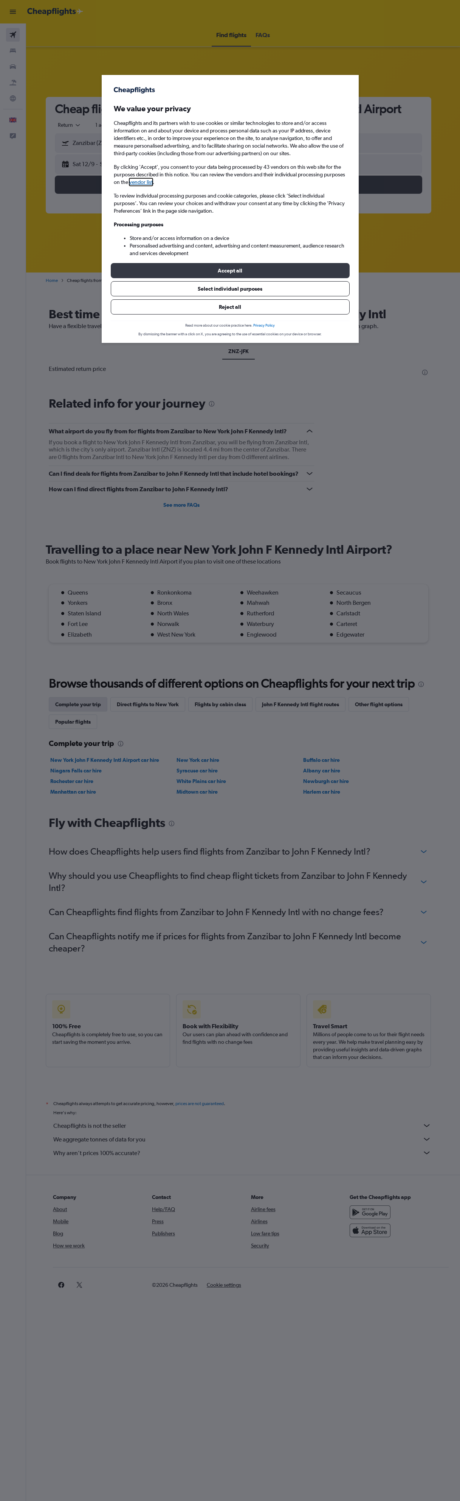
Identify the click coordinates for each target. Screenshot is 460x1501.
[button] (230, 270)
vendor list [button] (141, 182)
